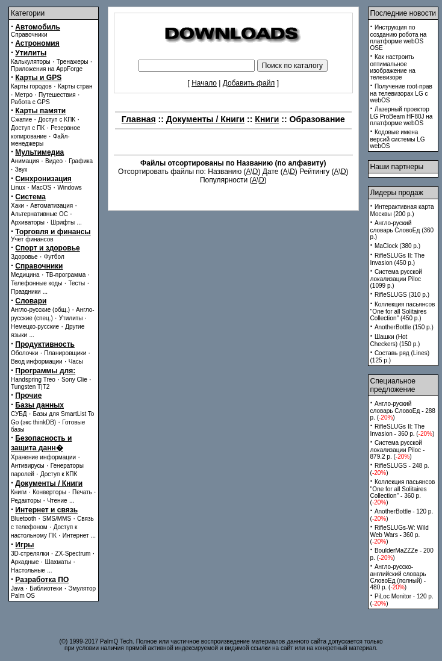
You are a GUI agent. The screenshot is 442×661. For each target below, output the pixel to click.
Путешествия (57, 95)
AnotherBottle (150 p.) (404, 327)
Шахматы (58, 562)
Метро (24, 95)
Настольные (28, 570)
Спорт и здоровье (47, 248)
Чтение (57, 500)
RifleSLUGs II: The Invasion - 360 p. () (402, 430)
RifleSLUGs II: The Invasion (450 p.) (397, 259)
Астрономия (37, 43)
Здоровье (24, 256)
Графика (81, 161)
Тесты (76, 283)
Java (17, 588)
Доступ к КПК (58, 474)
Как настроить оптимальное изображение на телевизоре (393, 67)
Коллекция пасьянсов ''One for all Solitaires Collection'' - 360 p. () (402, 492)
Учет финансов (32, 239)
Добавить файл (249, 83)
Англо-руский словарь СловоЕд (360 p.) (402, 230)
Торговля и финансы (52, 232)
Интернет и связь (46, 510)
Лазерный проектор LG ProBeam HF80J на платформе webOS (401, 116)
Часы (76, 361)
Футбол (54, 256)
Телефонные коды (36, 283)
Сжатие (21, 119)
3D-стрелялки (30, 553)
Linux (18, 187)
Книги (18, 492)
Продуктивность (45, 344)
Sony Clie (74, 379)
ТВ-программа (66, 275)
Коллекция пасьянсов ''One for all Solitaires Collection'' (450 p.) (402, 311)
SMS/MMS (56, 518)
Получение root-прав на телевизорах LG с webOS (401, 93)
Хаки (17, 205)
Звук (21, 169)
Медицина (25, 275)
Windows (69, 187)
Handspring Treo (33, 379)
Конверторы (49, 492)
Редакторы (26, 500)
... (78, 222)
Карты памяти (40, 111)
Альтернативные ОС (39, 214)
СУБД (19, 414)
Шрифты (63, 222)
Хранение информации (43, 457)
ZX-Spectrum (73, 553)
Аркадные (25, 562)
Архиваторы (28, 222)
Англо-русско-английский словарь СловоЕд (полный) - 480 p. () (398, 577)
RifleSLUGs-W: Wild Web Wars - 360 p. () (399, 534)
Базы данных (39, 405)
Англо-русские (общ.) (40, 309)
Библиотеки (46, 588)
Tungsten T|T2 (30, 386)
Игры (24, 545)
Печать (82, 492)
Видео (54, 161)
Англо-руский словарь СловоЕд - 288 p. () (402, 410)
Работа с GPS (30, 102)
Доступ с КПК (56, 119)
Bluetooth (23, 518)
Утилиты (30, 53)
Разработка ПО (42, 580)
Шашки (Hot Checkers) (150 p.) (395, 340)
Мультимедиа (39, 152)
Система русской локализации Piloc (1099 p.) (396, 278)
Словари (30, 301)
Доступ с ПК (28, 128)
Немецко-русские (35, 326)
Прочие (28, 395)
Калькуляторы (31, 61)
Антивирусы (28, 465)
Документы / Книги (48, 483)
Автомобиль (37, 27)
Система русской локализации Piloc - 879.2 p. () (397, 449)
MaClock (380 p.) (397, 246)
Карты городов (31, 86)
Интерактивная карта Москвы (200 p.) (402, 210)
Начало (204, 83)
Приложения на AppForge (46, 69)
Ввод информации (37, 361)
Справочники (29, 34)
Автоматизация (51, 205)
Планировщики (65, 353)
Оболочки (24, 353)
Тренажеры (73, 61)
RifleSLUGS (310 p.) (402, 294)
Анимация (25, 161)
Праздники (25, 291)
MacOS (41, 187)
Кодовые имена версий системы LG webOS (397, 139)
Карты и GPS (38, 77)
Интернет (76, 535)
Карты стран (75, 86)
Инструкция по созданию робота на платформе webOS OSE (398, 37)
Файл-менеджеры (40, 140)
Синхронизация (43, 179)
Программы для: (45, 371)
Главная (139, 119)
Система (30, 197)
